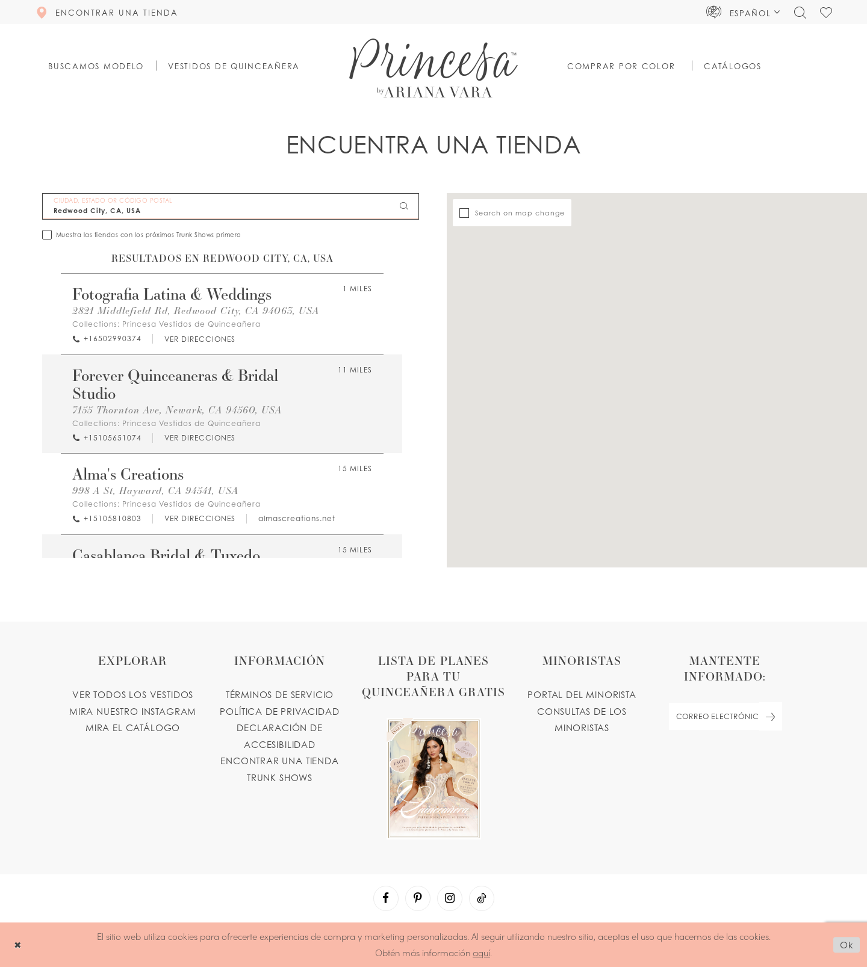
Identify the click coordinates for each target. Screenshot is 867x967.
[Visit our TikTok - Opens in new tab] (481, 898)
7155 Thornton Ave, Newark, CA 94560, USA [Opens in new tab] (177, 409)
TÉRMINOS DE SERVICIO (280, 694)
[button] (743, 12)
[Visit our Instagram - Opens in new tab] (449, 898)
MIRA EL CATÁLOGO (132, 727)
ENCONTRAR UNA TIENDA (279, 760)
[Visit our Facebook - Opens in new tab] (386, 898)
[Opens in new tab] (199, 339)
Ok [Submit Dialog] (847, 944)
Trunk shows (279, 777)
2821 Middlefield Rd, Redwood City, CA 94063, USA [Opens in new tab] (195, 310)
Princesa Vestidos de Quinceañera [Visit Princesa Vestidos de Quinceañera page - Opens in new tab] (191, 324)
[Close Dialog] (17, 945)
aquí (481, 952)
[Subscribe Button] (770, 716)
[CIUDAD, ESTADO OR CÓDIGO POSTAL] (230, 206)
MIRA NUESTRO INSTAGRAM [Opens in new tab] (132, 711)
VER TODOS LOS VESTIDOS (132, 694)
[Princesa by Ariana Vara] (433, 68)
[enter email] (725, 716)
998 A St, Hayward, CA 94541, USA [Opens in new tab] (155, 490)
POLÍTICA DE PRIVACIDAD (279, 711)
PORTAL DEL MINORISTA (581, 694)
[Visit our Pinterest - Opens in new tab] (417, 898)
